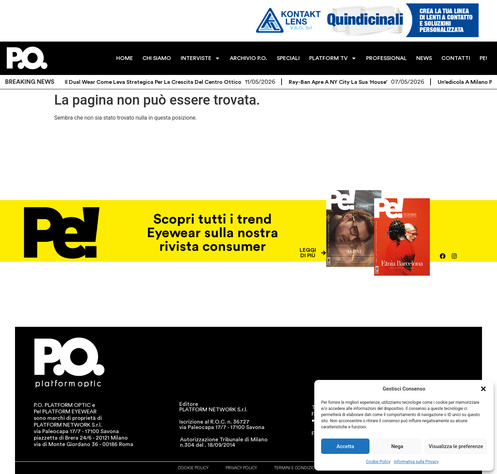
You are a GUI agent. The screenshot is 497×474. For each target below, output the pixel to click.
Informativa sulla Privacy (416, 461)
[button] (483, 388)
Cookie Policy (378, 461)
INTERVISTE (201, 58)
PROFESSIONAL (386, 58)
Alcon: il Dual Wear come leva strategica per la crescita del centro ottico (148, 82)
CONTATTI (456, 58)
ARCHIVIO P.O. (249, 58)
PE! (483, 58)
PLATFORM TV (333, 58)
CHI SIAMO (157, 58)
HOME (125, 58)
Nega (397, 446)
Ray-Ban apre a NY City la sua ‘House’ (341, 82)
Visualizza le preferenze (455, 446)
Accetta (345, 446)
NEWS (424, 58)
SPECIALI (288, 58)
